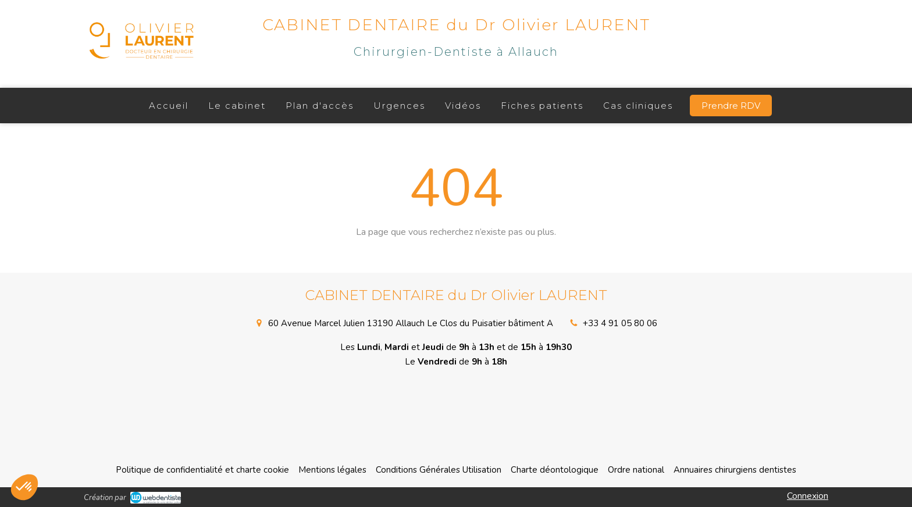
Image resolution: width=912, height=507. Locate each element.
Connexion (807, 496)
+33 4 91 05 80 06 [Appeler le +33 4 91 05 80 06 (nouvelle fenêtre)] (620, 323)
